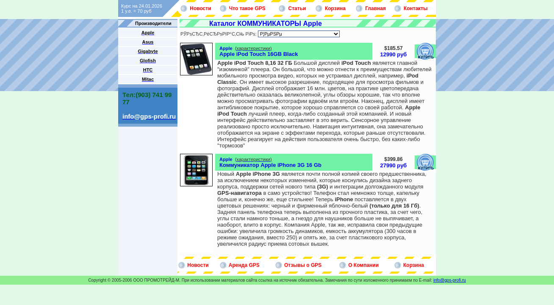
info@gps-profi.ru (449, 280)
